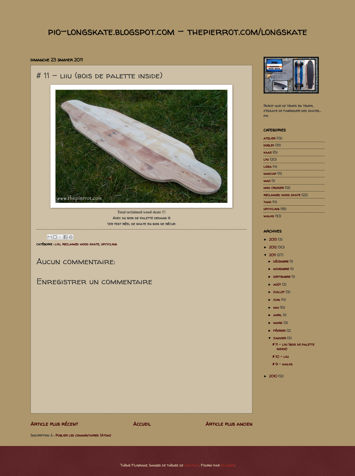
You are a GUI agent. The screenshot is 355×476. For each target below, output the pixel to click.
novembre (281, 268)
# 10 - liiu (280, 356)
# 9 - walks (282, 364)
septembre (282, 276)
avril (278, 314)
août (277, 284)
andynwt (191, 465)
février (279, 330)
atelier (269, 138)
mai (276, 307)
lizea (267, 166)
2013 (273, 239)
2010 (273, 375)
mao (266, 180)
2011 (273, 254)
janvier (280, 337)
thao (267, 201)
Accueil (142, 423)
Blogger (228, 465)
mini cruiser (273, 187)
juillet (279, 291)
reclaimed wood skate (80, 243)
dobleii (268, 145)
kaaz (267, 152)
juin (277, 299)
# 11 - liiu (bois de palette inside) (293, 346)
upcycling (109, 243)
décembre (281, 261)
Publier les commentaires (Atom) (83, 435)
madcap (269, 173)
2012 (273, 247)
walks (268, 215)
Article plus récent (54, 423)
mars (278, 322)
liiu (57, 243)
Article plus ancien (229, 423)
